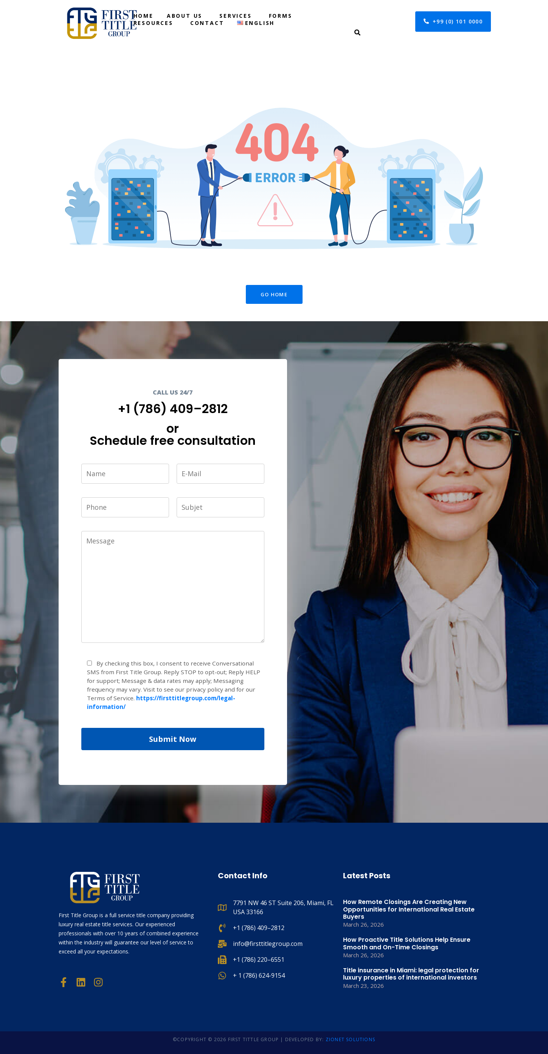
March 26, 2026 (363, 924)
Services (235, 15)
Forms (280, 15)
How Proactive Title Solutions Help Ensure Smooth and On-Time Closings (406, 943)
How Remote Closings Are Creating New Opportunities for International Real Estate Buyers (409, 909)
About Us (184, 15)
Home (144, 15)
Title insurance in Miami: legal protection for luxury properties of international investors (411, 974)
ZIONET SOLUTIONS (350, 1039)
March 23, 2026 (363, 985)
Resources (153, 22)
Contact (207, 22)
